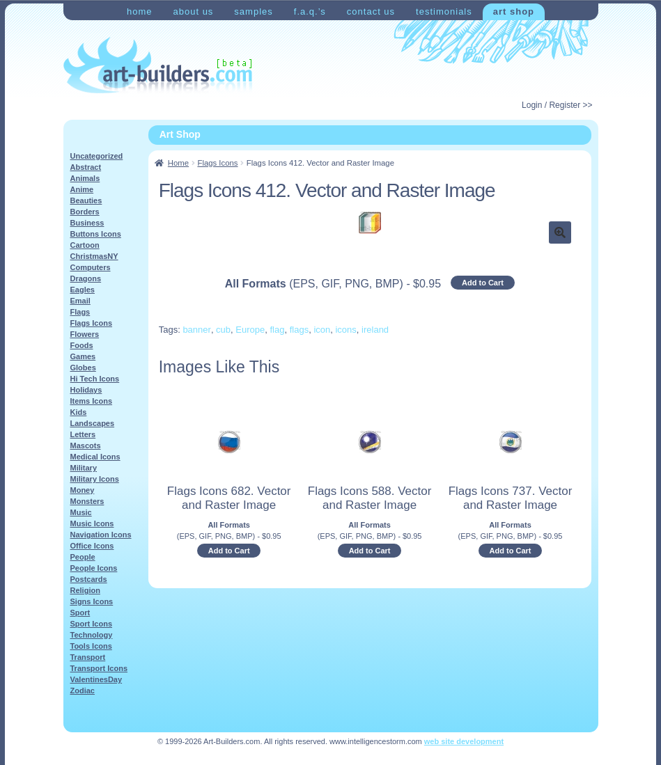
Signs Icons (92, 601)
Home (140, 11)
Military (84, 468)
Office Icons (92, 546)
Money (82, 490)
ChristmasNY (94, 256)
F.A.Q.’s (310, 11)
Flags (80, 312)
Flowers (85, 334)
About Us (193, 11)
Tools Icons (91, 646)
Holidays (86, 390)
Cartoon (85, 245)
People (82, 557)
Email (80, 301)
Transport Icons (99, 668)
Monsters (87, 501)
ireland (375, 329)
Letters (83, 434)
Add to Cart (483, 282)
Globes (83, 367)
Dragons (86, 278)
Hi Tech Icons (95, 378)
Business (87, 223)
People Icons (94, 568)
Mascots (85, 445)
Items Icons (91, 401)
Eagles (82, 289)
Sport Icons (91, 624)
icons (345, 329)
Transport (88, 657)
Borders (85, 211)
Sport (80, 612)
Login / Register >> (557, 105)
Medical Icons (95, 456)
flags (299, 329)
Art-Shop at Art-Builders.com (157, 65)
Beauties (86, 200)
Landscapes (92, 423)
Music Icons (92, 523)
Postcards (88, 579)
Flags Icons (217, 163)
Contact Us (371, 11)
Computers (90, 267)
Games (83, 356)
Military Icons (94, 479)
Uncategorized (96, 156)
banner (196, 329)
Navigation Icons (101, 534)
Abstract (86, 167)
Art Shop (513, 11)
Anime (82, 189)
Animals (85, 178)
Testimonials (444, 11)
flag (277, 329)
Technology (91, 635)
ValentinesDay (96, 679)
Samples (253, 11)
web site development (464, 741)
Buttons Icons (95, 234)
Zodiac (82, 690)
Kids (78, 412)
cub (223, 329)
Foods (81, 345)
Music (81, 512)
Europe (250, 329)
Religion (85, 590)
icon (321, 329)
